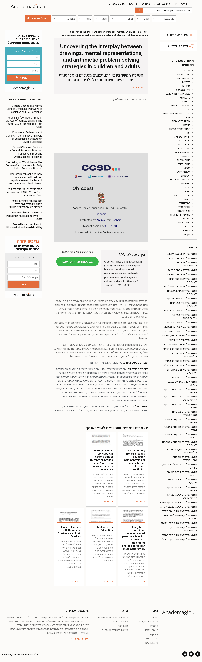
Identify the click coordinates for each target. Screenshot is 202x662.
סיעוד (187, 187)
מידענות (186, 156)
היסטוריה (185, 101)
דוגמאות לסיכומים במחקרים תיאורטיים (182, 370)
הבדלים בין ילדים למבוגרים (101, 372)
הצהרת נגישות (120, 621)
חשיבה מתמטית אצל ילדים (93, 376)
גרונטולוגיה (184, 97)
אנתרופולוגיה (183, 74)
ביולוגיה (186, 81)
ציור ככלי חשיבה (108, 392)
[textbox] (164, 18)
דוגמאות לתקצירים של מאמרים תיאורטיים (180, 516)
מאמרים (145, 4)
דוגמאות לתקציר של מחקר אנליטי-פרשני (183, 528)
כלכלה (186, 124)
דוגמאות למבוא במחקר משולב (180, 326)
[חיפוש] (139, 10)
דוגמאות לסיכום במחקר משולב (180, 365)
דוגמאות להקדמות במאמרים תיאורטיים (182, 291)
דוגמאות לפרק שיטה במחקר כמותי (178, 502)
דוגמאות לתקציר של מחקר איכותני (179, 522)
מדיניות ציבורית (182, 136)
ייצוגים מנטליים (89, 380)
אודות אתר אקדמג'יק (165, 4)
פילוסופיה (185, 198)
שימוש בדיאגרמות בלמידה (115, 396)
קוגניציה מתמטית (139, 396)
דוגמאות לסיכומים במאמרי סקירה (179, 344)
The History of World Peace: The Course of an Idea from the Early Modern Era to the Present (24, 165)
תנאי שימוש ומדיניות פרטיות (113, 617)
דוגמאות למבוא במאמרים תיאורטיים (183, 303)
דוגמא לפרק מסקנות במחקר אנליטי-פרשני (182, 450)
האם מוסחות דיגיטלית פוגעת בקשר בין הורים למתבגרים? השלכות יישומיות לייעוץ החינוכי (25, 203)
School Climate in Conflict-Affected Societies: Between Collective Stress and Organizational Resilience (26, 151)
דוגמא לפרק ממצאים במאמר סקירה (181, 382)
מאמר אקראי (151, 629)
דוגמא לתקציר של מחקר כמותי (71, 410)
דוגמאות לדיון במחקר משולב (181, 274)
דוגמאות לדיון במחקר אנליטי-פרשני (185, 263)
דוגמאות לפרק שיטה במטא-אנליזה (178, 506)
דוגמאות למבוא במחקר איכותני (180, 310)
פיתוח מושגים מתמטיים (87, 388)
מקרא (187, 167)
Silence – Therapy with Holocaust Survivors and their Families (69, 531)
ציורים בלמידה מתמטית (73, 392)
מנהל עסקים (183, 159)
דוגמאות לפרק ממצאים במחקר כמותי (180, 405)
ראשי (184, 4)
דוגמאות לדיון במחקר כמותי (182, 269)
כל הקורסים (151, 642)
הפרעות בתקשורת (180, 105)
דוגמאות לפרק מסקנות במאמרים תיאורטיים (179, 442)
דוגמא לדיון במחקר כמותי (120, 406)
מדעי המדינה (183, 140)
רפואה (187, 226)
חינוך (187, 109)
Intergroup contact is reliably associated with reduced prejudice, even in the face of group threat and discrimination (25, 178)
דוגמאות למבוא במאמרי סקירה (181, 298)
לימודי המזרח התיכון (179, 128)
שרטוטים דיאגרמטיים (88, 396)
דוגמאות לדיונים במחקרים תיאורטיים (183, 279)
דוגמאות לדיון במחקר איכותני (181, 257)
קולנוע (186, 218)
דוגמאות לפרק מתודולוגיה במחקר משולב (179, 465)
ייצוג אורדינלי (120, 380)
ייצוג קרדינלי (105, 380)
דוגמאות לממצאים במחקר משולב (179, 335)
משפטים (185, 175)
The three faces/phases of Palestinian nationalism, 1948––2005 (24, 215)
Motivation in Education (105, 528)
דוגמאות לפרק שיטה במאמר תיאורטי (182, 480)
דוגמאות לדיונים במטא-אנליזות (180, 286)
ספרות (187, 191)
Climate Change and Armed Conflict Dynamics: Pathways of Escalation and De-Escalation (24, 108)
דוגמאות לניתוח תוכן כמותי (183, 339)
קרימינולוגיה (183, 222)
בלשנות (186, 85)
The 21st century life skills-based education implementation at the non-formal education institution (134, 459)
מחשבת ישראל (182, 152)
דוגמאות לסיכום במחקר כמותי (181, 360)
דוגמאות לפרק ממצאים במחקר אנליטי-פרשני (180, 397)
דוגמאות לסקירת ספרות (184, 377)
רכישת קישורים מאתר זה (115, 629)
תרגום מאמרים (117, 4)
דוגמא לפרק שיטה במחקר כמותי (106, 410)
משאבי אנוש (183, 171)
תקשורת (186, 234)
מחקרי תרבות (183, 148)
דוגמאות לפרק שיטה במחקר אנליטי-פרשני (182, 495)
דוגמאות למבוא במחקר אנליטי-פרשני (184, 315)
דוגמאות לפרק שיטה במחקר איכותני (182, 488)
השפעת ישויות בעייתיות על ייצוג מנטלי (128, 376)
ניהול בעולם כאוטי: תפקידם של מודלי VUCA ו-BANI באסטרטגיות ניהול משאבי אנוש (24, 192)
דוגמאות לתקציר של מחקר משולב (179, 539)
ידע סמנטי (133, 380)
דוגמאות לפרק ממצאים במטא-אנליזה (184, 412)
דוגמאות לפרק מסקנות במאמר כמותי (180, 427)
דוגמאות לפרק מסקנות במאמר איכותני (180, 420)
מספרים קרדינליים (96, 384)
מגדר (187, 132)
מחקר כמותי (137, 87)
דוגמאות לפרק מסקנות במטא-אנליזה (185, 458)
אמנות (187, 70)
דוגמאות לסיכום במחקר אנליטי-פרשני (184, 354)
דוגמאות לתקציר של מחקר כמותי (179, 534)
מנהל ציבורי (184, 163)
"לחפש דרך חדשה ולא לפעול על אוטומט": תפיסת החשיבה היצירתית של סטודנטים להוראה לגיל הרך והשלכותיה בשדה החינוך (101, 459)
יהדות (187, 117)
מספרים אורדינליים (117, 384)
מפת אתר (123, 625)
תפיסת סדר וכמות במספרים (126, 400)
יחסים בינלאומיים (181, 120)
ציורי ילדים (92, 392)
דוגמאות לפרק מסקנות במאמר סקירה (180, 435)
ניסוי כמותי (131, 388)
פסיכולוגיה (184, 202)
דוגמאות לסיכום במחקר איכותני (180, 348)
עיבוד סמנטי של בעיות (113, 388)
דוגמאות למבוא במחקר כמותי (181, 322)
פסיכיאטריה (184, 206)
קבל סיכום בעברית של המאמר (77, 261)
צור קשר (133, 4)
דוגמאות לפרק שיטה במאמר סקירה (182, 473)
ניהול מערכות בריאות (179, 179)
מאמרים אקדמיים (134, 31)
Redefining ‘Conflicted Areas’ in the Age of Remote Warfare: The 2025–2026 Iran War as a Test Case (24, 121)
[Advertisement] (101, 128)
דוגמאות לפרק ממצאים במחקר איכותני (180, 390)
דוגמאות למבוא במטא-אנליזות (181, 331)
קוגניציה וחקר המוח (179, 214)
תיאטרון (186, 230)
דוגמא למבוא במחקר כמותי (90, 406)
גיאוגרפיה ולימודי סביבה (177, 93)
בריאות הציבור (183, 89)
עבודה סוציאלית (181, 195)
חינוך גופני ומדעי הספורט (176, 113)
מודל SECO (73, 380)
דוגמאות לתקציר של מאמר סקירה (179, 510)
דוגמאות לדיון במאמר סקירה (182, 253)
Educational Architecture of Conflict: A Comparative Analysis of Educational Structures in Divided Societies (24, 136)
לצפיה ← (140, 501)
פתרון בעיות (67, 388)
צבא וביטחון (183, 210)
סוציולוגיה (185, 183)
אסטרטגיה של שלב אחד (114, 369)
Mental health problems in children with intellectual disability (23, 225)
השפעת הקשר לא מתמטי (72, 372)
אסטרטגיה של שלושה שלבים (84, 369)
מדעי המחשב (183, 144)
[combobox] (164, 18)
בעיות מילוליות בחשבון (129, 372)
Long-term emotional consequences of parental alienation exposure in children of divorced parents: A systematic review (133, 537)
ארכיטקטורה (183, 77)
